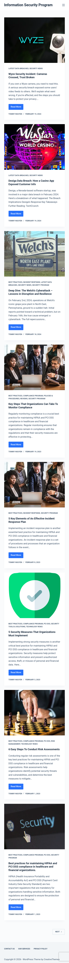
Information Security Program (28, 5)
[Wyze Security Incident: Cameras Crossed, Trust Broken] (34, 40)
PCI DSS (47, 624)
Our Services (24, 949)
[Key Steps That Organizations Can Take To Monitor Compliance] (34, 367)
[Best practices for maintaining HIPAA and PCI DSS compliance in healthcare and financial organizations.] (34, 826)
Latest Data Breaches (19, 69)
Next (58, 932)
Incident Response (31, 282)
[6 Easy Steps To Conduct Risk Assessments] (34, 712)
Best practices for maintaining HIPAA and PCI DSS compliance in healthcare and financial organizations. (33, 867)
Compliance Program (33, 396)
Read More (17, 107)
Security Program (40, 285)
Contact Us (9, 949)
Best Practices (15, 282)
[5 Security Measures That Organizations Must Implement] (34, 595)
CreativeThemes (52, 959)
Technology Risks (34, 627)
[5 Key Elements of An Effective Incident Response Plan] (34, 484)
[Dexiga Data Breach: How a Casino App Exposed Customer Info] (34, 147)
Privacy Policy (40, 949)
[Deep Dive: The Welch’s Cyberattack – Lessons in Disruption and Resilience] (34, 254)
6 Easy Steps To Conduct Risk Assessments (34, 749)
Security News (36, 69)
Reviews (24, 399)
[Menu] (63, 5)
